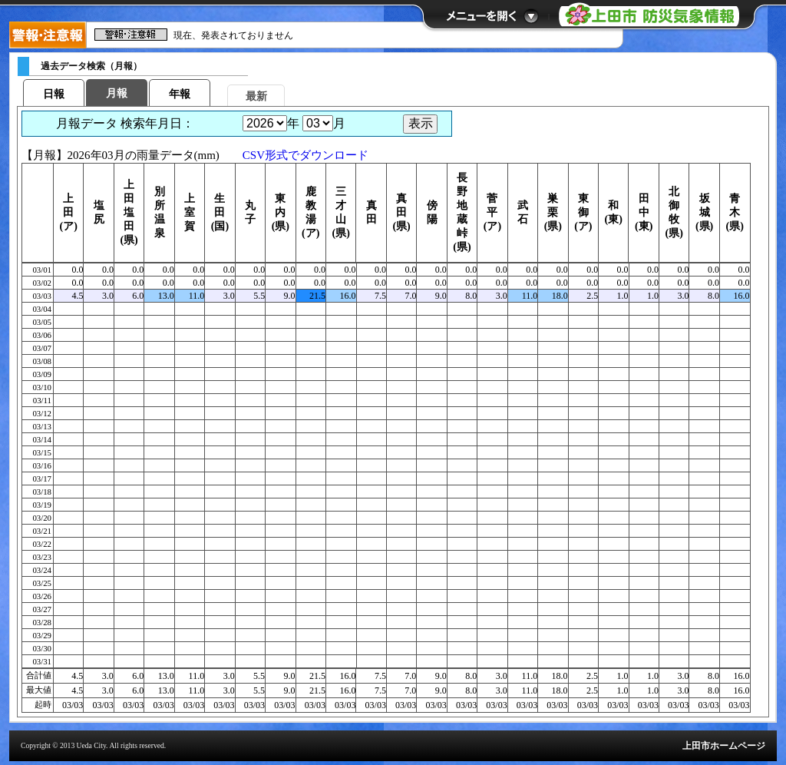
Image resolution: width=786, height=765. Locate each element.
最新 (256, 96)
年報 (179, 94)
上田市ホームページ (723, 745)
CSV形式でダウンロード (305, 155)
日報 (53, 94)
